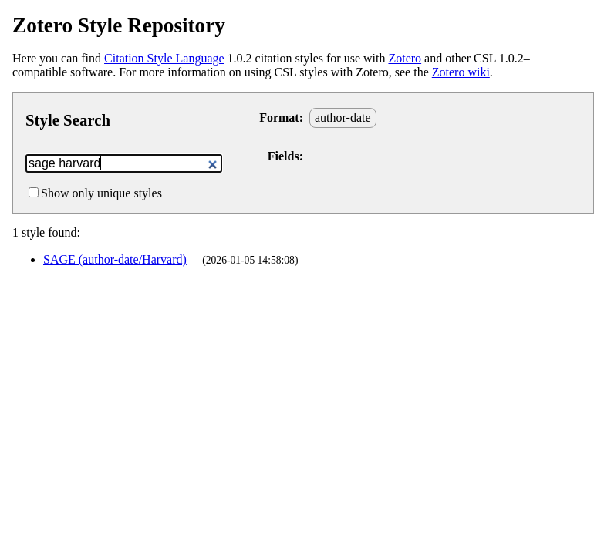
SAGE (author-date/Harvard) (115, 259)
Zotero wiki (461, 72)
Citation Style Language (164, 58)
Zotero (404, 58)
